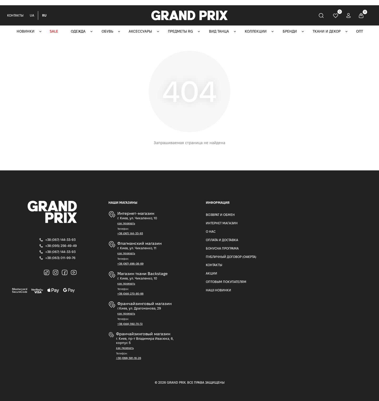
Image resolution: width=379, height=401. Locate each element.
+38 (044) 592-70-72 (130, 323)
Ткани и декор (327, 31)
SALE (54, 31)
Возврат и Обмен (220, 214)
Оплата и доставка (222, 240)
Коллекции (256, 31)
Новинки (25, 31)
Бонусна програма (222, 248)
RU (44, 15)
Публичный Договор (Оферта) (231, 256)
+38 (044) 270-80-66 (130, 293)
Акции (211, 273)
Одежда (78, 31)
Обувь (107, 31)
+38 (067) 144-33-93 (130, 233)
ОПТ (359, 31)
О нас (211, 231)
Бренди (290, 31)
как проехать (126, 223)
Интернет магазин (222, 223)
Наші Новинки (218, 290)
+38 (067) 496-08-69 (130, 263)
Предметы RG (180, 31)
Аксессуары (140, 31)
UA (32, 15)
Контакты (15, 15)
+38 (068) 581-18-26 (128, 358)
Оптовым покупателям (226, 281)
